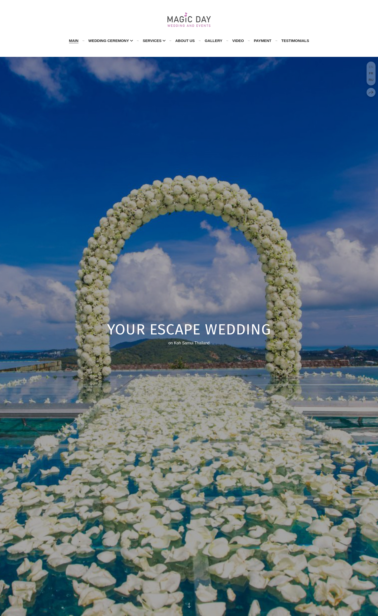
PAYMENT (262, 40)
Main (73, 40)
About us (185, 40)
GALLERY (213, 40)
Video (238, 40)
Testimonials (295, 40)
